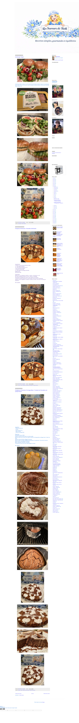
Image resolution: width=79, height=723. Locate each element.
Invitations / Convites (56, 395)
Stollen (54, 496)
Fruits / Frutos (55, 373)
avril (54, 197)
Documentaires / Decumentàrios (58, 356)
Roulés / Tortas (55, 486)
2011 (54, 220)
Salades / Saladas (55, 487)
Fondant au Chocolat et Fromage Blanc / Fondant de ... (58, 203)
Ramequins (54, 471)
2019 (54, 209)
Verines (54, 507)
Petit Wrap (54, 444)
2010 (54, 221)
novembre (55, 188)
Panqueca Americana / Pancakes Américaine (25, 228)
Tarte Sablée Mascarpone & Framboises (59, 269)
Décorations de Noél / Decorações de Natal (56, 351)
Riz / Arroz (54, 478)
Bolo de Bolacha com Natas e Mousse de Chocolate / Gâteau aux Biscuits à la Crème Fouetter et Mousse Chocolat (58, 234)
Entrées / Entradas (55, 359)
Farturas (54, 360)
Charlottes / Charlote (56, 311)
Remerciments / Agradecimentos (58, 472)
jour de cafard (55, 398)
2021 (54, 184)
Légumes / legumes (56, 405)
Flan (53, 365)
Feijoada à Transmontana (59, 249)
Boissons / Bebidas (56, 294)
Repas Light (55, 475)
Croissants (54, 343)
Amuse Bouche (55, 284)
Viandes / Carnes (55, 508)
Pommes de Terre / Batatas (57, 457)
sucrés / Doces (55, 497)
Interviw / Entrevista (56, 394)
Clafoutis (54, 317)
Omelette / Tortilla (55, 430)
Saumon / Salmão (55, 493)
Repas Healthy (24, 223)
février (55, 206)
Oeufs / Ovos (55, 427)
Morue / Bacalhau (55, 417)
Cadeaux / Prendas (56, 303)
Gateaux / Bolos (20, 690)
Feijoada (54, 361)
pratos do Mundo (55, 459)
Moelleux (54, 412)
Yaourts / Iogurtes (55, 512)
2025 (54, 179)
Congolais (54, 326)
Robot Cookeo (55, 479)
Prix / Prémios (55, 462)
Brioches (54, 297)
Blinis (53, 292)
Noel (53, 425)
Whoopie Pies (55, 511)
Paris (53, 436)
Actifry (54, 280)
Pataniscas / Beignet (56, 438)
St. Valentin (54, 495)
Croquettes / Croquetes (56, 344)
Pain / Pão (54, 431)
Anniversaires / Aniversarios (57, 285)
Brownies (54, 299)
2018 (54, 211)
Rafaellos (54, 470)
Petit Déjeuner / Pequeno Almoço (33, 385)
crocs (53, 342)
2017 (54, 212)
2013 (54, 217)
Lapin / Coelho (55, 404)
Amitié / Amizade (55, 283)
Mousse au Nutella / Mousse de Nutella (60, 227)
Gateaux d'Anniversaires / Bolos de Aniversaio (29, 690)
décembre (55, 187)
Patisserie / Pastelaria (26, 385)
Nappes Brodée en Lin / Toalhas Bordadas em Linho (57, 421)
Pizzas (54, 445)
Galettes (54, 374)
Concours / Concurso (56, 322)
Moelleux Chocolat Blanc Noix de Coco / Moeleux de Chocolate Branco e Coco (60, 245)
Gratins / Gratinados (56, 387)
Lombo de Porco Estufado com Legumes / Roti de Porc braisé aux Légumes (59, 260)
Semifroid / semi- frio (56, 494)
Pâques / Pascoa (55, 435)
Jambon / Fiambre (55, 396)
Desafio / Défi (55, 352)
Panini (54, 434)
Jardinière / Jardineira (56, 397)
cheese (54, 313)
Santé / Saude (55, 489)
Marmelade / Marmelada (56, 407)
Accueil (32, 693)
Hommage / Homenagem (56, 390)
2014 (54, 216)
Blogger (43, 702)
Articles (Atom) (21, 695)
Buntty (54, 302)
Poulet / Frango (55, 458)
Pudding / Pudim (55, 465)
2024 (54, 180)
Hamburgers (19, 223)
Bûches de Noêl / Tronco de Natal (58, 300)
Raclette (54, 469)
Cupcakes (54, 347)
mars (55, 205)
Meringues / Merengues (56, 408)
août (54, 192)
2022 (54, 183)
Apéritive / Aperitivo (56, 286)
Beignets (54, 289)
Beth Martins (58, 56)
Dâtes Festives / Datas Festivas (57, 348)
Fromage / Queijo (55, 370)
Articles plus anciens (46, 693)
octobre (55, 189)
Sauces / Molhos (55, 490)
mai (54, 196)
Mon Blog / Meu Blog (56, 415)
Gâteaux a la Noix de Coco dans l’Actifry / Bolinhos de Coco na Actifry (59, 264)
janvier (55, 208)
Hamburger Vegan (19, 57)
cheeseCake (55, 314)
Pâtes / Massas (55, 439)
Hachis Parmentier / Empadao (57, 388)
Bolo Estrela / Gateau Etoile (59, 239)
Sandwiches (55, 488)
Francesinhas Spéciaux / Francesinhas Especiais (56, 367)
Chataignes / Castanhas (56, 312)
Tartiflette (54, 501)
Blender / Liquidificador (56, 291)
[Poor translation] (3, 709)
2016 (54, 213)
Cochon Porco (55, 318)
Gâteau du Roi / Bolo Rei (56, 377)
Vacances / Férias (55, 505)
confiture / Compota (56, 325)
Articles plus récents (18, 693)
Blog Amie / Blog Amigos (56, 293)
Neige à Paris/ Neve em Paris (57, 424)
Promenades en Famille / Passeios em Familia (56, 464)
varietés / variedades (56, 506)
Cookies (54, 329)
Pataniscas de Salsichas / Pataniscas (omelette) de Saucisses (59, 255)
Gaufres (54, 382)
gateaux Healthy (55, 381)
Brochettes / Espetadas (56, 298)
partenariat (54, 437)
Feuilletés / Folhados (56, 362)
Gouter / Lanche (20, 385)
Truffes (54, 502)
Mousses (54, 418)
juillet (55, 193)
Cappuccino (54, 310)
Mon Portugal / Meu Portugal (57, 416)
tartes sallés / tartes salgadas (57, 498)
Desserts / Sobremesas (56, 353)
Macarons (54, 406)
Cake (53, 306)
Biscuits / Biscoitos (55, 290)
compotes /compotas (56, 319)
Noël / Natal (54, 426)
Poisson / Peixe (55, 456)
